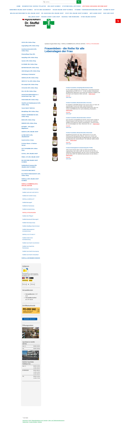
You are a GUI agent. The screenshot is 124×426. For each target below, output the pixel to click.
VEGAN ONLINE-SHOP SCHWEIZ (63, 9)
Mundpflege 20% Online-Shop (30, 111)
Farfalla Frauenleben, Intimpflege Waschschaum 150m (79, 87)
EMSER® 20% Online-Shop (29, 123)
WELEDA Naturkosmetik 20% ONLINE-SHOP (25, 13)
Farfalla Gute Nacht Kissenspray (30, 251)
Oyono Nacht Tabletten (28, 108)
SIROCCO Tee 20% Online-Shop (31, 81)
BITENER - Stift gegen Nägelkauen (28, 127)
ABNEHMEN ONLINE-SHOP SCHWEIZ (21, 9)
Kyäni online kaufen (88, 16)
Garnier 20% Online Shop (29, 61)
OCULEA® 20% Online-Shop (30, 88)
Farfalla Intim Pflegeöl (27, 216)
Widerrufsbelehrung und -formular (39, 420)
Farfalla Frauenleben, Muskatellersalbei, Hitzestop (78, 102)
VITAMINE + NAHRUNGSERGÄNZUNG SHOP (88, 9)
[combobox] (59, 2)
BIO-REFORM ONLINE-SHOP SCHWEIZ (30, 161)
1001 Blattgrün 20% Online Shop (31, 71)
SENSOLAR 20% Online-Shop (30, 77)
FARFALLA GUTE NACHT (28, 234)
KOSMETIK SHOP (108, 9)
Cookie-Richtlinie (33, 422)
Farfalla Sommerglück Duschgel (30, 189)
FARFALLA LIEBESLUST (28, 199)
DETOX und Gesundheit (42, 9)
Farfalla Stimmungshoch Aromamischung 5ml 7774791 (79, 147)
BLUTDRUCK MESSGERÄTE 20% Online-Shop (31, 174)
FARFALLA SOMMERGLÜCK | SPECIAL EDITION (30, 184)
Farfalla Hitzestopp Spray (28, 222)
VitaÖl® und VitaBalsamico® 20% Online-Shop (31, 103)
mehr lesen (92, 94)
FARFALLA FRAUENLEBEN (29, 212)
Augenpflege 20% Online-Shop (30, 45)
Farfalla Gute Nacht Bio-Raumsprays (28, 247)
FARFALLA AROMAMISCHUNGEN (31, 258)
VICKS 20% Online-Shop (28, 42)
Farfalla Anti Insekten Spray (29, 195)
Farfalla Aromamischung (28, 209)
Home (19, 6)
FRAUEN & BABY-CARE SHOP (50, 16)
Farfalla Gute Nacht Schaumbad (30, 254)
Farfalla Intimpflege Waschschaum (31, 226)
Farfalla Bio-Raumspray (28, 205)
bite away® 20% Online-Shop (30, 84)
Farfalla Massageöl (27, 202)
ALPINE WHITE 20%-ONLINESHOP (27, 135)
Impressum (25, 420)
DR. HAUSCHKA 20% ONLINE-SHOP (52, 13)
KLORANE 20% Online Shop (29, 64)
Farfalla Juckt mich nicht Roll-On (30, 192)
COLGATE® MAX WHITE (28, 170)
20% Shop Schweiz (54, 6)
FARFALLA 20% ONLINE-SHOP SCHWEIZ (30, 179)
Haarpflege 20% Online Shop (30, 57)
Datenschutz (25, 422)
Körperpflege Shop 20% (28, 54)
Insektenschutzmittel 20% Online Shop (29, 49)
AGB (30, 420)
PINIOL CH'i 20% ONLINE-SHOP (30, 157)
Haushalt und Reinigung (70, 16)
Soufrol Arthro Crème (28, 140)
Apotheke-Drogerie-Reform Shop (94, 6)
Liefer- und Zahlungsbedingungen (56, 420)
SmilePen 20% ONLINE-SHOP (30, 131)
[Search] (78, 2)
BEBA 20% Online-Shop (28, 120)
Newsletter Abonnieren (29, 319)
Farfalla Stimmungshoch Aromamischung (28, 230)
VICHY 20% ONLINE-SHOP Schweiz (76, 13)
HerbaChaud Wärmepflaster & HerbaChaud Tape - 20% (30, 95)
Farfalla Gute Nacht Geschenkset (30, 243)
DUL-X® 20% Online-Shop (29, 91)
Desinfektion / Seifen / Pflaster (34, 6)
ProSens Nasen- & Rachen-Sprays (29, 144)
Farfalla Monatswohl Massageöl (30, 219)
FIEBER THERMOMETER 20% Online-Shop (30, 115)
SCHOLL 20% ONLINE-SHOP (30, 153)
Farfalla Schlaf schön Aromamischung (27, 238)
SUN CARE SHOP (108, 13)
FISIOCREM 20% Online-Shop (30, 99)
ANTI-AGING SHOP (96, 13)
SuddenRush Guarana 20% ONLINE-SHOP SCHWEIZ (29, 166)
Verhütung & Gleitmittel (28, 74)
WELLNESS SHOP (34, 16)
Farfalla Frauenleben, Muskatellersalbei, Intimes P (78, 117)
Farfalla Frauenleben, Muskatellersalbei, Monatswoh (79, 132)
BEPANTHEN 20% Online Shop (30, 67)
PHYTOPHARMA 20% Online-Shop (30, 149)
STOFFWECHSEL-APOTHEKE (71, 6)
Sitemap (40, 422)
